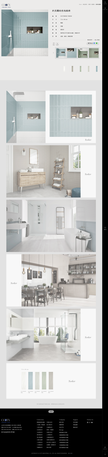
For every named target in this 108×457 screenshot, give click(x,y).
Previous (53, 52)
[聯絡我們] (105, 448)
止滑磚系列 (49, 435)
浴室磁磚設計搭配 (63, 437)
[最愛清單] (105, 9)
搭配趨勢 (75, 424)
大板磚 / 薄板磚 (41, 424)
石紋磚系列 (40, 430)
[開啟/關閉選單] (105, 228)
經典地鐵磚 (98, 4)
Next (101, 52)
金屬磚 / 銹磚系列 (51, 445)
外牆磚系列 (49, 427)
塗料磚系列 (40, 435)
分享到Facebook (94, 43)
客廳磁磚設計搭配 (63, 435)
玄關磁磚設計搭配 (63, 442)
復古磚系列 (49, 424)
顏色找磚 (49, 447)
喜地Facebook (87, 422)
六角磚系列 (40, 442)
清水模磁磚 (40, 437)
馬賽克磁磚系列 (51, 440)
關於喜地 (61, 422)
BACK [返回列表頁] (51, 411)
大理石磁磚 (40, 427)
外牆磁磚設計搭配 (63, 445)
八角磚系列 (40, 445)
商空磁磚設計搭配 (63, 447)
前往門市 (61, 427)
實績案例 (61, 424)
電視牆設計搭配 (63, 432)
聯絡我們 (75, 427)
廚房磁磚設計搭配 (63, 440)
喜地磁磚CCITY (6, 6)
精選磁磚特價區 (41, 422)
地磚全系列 (49, 432)
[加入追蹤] (46, 54)
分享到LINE (96, 43)
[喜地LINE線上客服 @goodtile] (97, 40)
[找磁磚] (105, 3)
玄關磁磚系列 (50, 437)
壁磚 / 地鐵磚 (91, 4)
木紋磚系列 (40, 432)
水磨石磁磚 (40, 440)
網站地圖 (70, 453)
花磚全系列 (49, 422)
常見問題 (75, 422)
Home (80, 4)
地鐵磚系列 (40, 447)
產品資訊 (85, 4)
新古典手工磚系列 (51, 442)
